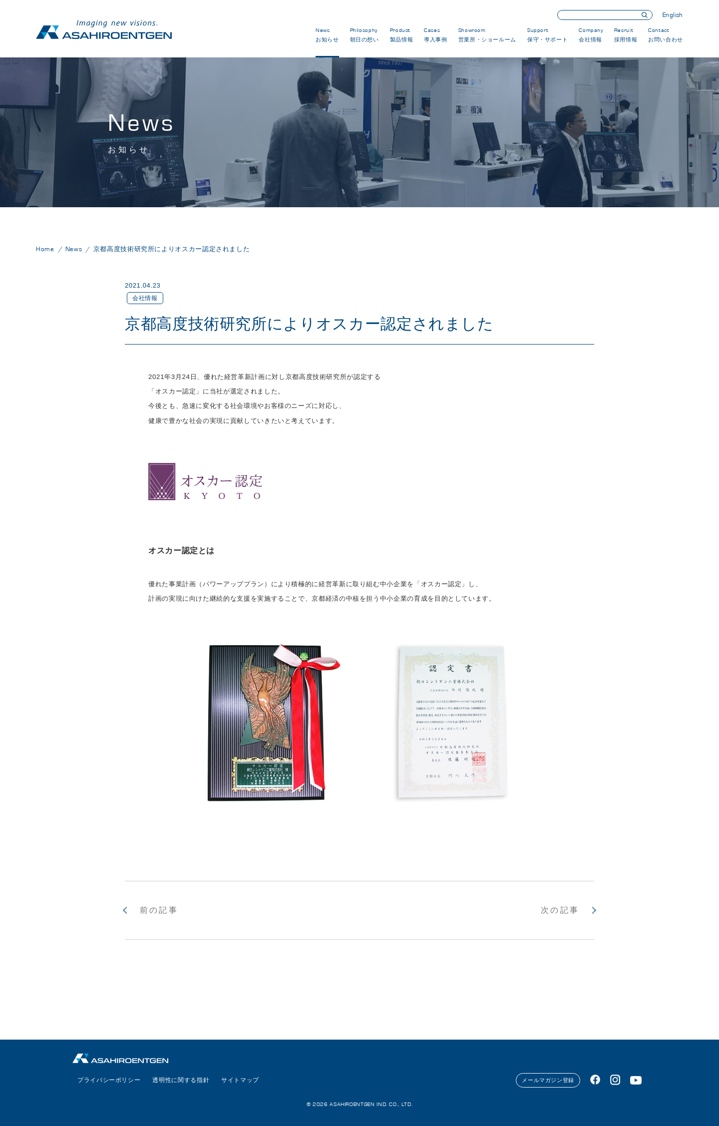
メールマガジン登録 (548, 1080)
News (327, 34)
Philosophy (364, 34)
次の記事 (560, 910)
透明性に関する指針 (180, 1080)
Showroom (487, 34)
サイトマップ (240, 1080)
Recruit (626, 34)
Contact (665, 34)
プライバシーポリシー (108, 1080)
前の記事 (159, 910)
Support (547, 34)
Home (45, 249)
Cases (435, 34)
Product (401, 34)
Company (591, 34)
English (673, 15)
